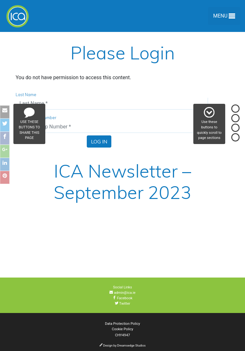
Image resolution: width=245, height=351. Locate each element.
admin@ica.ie (122, 293)
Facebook (123, 298)
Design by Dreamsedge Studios (123, 345)
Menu (224, 17)
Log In (99, 141)
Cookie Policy (122, 329)
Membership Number (36, 117)
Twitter (122, 303)
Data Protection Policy (122, 324)
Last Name (26, 94)
